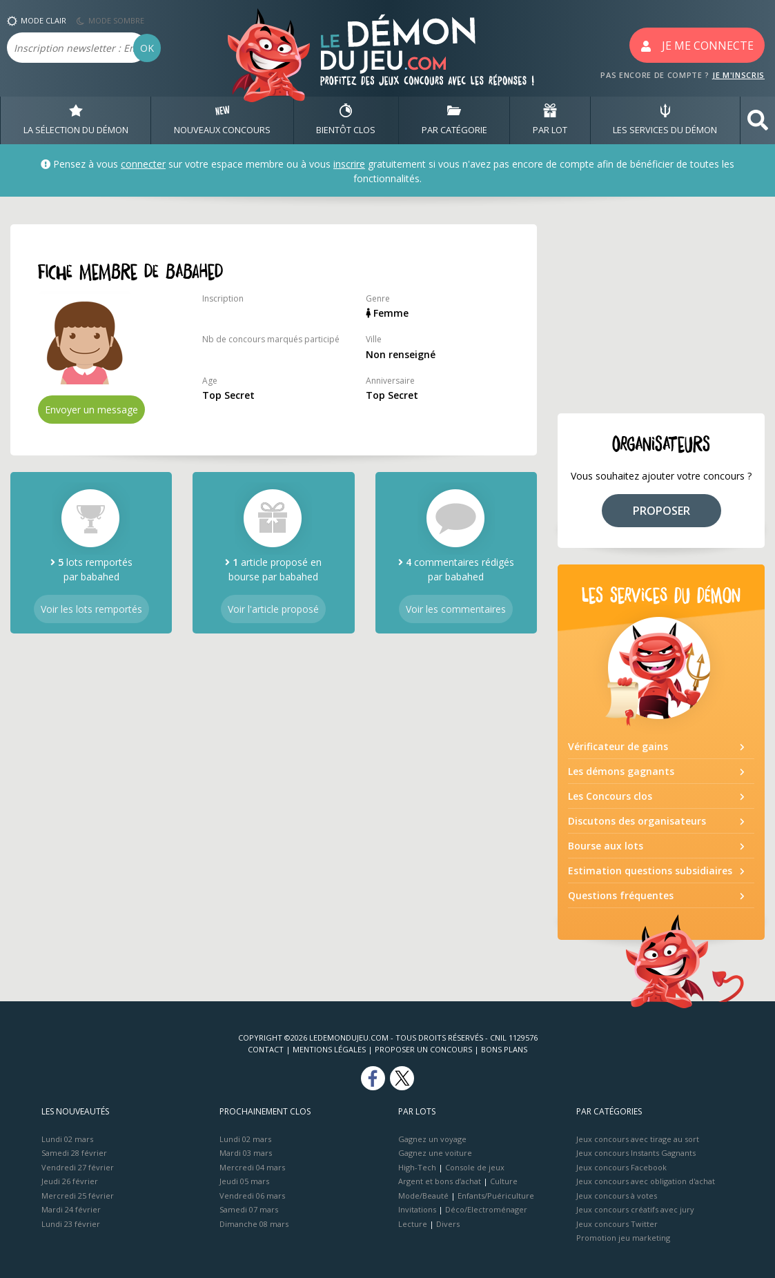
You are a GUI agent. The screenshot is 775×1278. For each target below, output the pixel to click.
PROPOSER (661, 510)
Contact (266, 1049)
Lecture (412, 1224)
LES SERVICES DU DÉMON (665, 120)
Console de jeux (474, 1167)
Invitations (417, 1209)
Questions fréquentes (621, 895)
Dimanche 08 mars (253, 1224)
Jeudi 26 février (69, 1181)
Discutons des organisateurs (637, 820)
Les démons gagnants (621, 771)
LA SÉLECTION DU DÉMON (75, 120)
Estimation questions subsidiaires (650, 870)
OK (147, 48)
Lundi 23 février (70, 1224)
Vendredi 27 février (77, 1167)
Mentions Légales (329, 1049)
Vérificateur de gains (618, 746)
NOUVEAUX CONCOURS (222, 120)
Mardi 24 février (71, 1209)
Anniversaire (390, 380)
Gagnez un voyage (432, 1139)
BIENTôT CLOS (345, 120)
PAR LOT (550, 120)
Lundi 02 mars (67, 1139)
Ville (374, 339)
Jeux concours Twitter (617, 1224)
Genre (378, 298)
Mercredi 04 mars (252, 1167)
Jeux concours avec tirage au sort (637, 1139)
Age (209, 380)
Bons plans (504, 1049)
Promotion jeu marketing (623, 1237)
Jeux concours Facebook (621, 1167)
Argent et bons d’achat (439, 1181)
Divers (448, 1224)
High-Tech (417, 1167)
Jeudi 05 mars (244, 1181)
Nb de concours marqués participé (271, 339)
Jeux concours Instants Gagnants (636, 1153)
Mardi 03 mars (245, 1153)
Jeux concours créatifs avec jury (635, 1209)
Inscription (223, 298)
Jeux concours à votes (616, 1195)
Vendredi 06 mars (252, 1195)
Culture (504, 1181)
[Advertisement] (661, 310)
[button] (757, 120)
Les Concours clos (610, 796)
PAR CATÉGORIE (454, 120)
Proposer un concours (423, 1049)
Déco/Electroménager (486, 1209)
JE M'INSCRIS (738, 75)
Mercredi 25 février (77, 1195)
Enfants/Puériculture (496, 1195)
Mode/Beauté (423, 1195)
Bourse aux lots (605, 845)
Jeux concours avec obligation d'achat (645, 1181)
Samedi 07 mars (248, 1209)
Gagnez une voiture (435, 1153)
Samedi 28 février (74, 1153)
